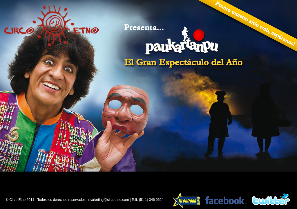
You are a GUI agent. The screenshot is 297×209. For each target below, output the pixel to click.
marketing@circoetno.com (108, 200)
